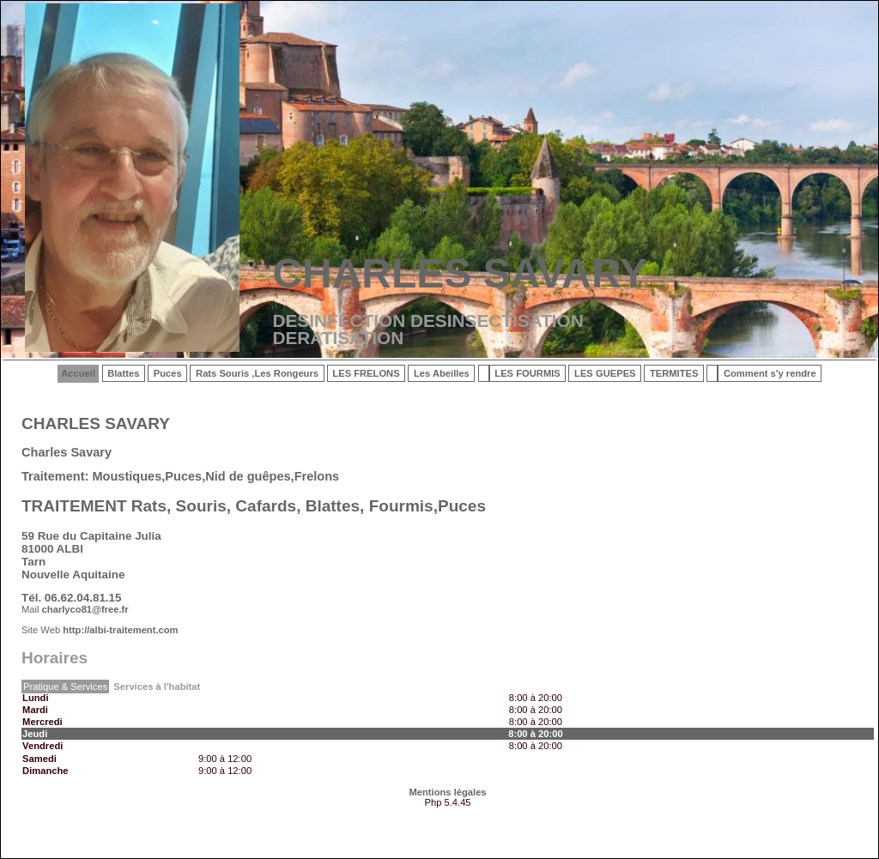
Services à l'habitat (156, 686)
